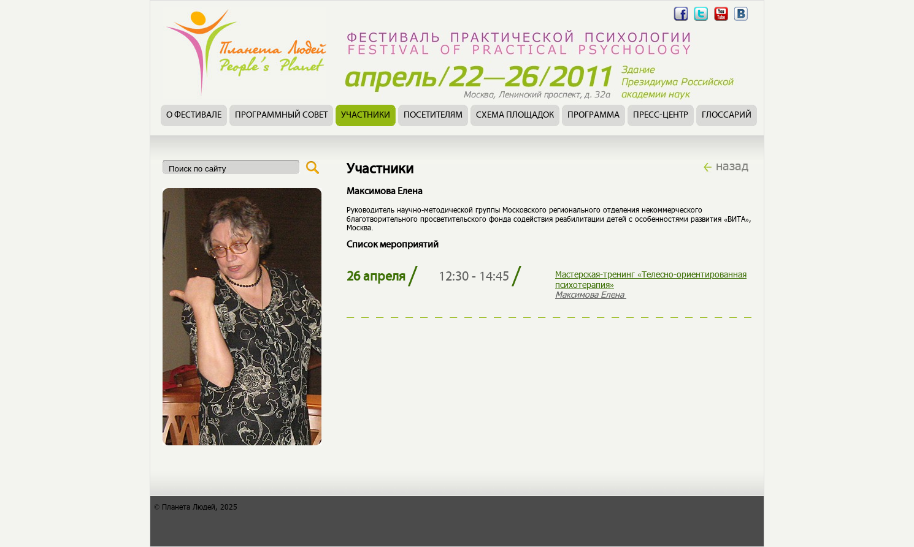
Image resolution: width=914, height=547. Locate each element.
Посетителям (433, 115)
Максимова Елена (590, 294)
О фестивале (193, 115)
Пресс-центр (660, 115)
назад (732, 165)
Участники (365, 115)
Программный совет (281, 115)
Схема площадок (515, 115)
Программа (593, 115)
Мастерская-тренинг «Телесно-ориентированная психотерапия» (651, 279)
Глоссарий (726, 115)
